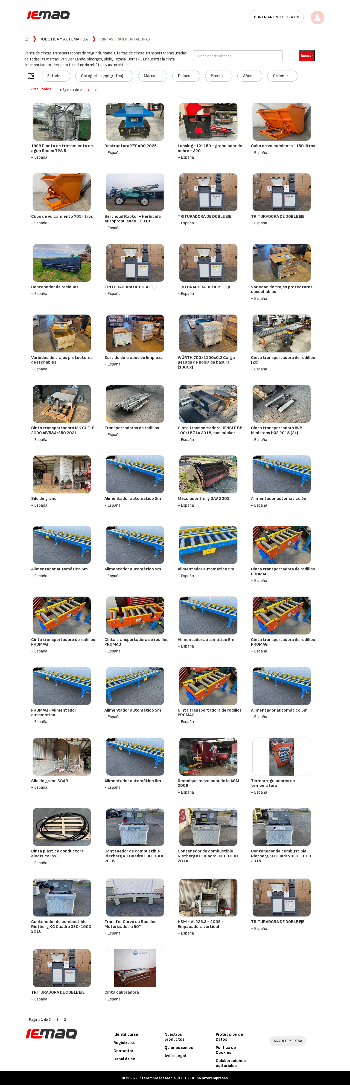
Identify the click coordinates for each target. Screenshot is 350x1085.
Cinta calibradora (121, 992)
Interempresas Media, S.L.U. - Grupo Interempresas (183, 1078)
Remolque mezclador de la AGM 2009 (208, 783)
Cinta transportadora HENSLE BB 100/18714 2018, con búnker (210, 430)
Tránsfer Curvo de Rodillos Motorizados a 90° (130, 924)
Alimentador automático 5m (132, 498)
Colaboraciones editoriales (231, 1063)
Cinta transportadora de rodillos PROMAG (283, 572)
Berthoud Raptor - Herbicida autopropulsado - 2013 (132, 219)
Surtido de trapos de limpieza (133, 357)
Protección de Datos (229, 1037)
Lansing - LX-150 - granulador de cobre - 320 (210, 148)
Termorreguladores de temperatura (273, 783)
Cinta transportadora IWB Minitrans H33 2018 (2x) (276, 430)
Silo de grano (44, 498)
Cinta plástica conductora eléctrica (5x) (57, 854)
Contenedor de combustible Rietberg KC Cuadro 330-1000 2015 (281, 856)
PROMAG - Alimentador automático (53, 713)
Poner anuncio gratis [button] (276, 17)
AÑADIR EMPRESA (288, 1040)
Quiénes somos (179, 1047)
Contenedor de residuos (54, 287)
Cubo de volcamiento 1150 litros (283, 146)
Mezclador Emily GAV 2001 (203, 498)
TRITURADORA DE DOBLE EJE (204, 216)
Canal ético (124, 1059)
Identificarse (125, 1034)
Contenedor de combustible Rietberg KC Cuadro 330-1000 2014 (208, 856)
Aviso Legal (175, 1055)
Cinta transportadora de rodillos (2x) (283, 360)
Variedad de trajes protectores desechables (282, 290)
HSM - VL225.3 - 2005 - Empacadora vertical (201, 924)
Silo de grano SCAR (49, 781)
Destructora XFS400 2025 (130, 146)
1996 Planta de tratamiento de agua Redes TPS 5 (62, 148)
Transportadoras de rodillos (131, 428)
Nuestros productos (174, 1037)
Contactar (123, 1051)
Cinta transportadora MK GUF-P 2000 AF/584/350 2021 (62, 430)
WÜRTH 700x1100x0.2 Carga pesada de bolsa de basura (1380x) (206, 362)
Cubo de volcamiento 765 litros (62, 216)
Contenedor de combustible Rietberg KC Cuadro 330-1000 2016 (134, 856)
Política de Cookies (226, 1050)
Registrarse (124, 1042)
